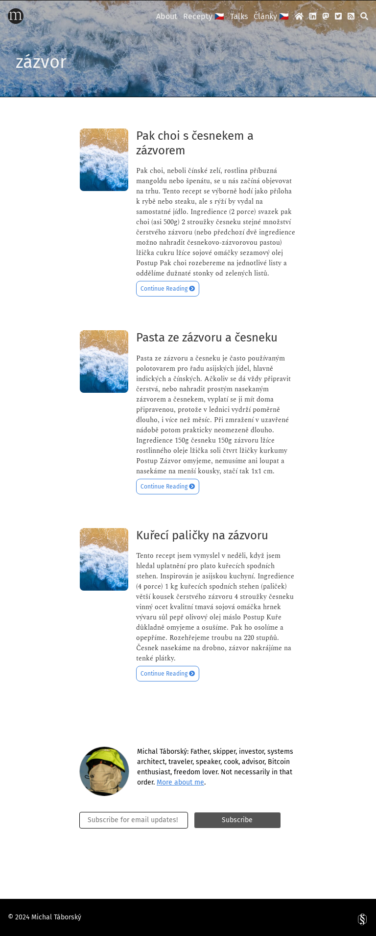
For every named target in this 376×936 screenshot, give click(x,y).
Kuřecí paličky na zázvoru (202, 535)
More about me (180, 782)
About (166, 16)
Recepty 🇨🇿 (203, 16)
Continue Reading (168, 288)
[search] (364, 16)
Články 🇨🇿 (271, 16)
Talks (239, 16)
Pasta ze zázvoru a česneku (207, 337)
